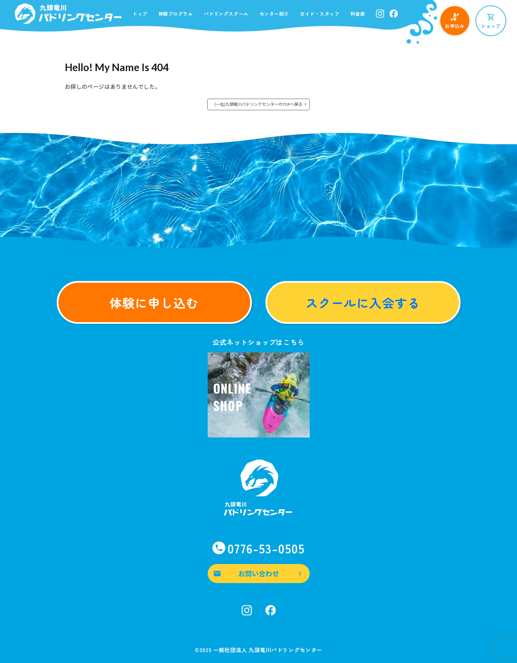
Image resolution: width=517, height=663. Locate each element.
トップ (140, 13)
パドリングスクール (226, 13)
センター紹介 (274, 13)
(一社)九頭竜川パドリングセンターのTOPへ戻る (258, 104)
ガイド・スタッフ (319, 13)
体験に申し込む (154, 302)
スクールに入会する (363, 302)
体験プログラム (175, 13)
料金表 (357, 13)
